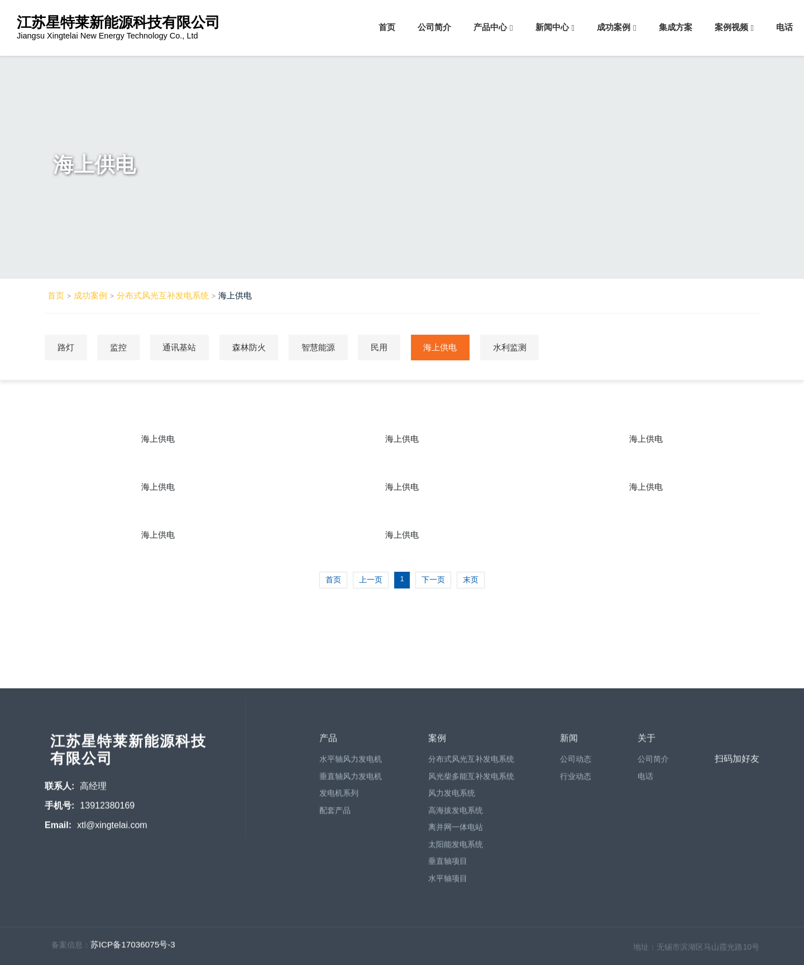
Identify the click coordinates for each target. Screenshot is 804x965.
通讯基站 (187, 346)
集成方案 (675, 27)
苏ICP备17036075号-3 (132, 948)
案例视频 (731, 27)
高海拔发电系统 (455, 813)
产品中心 (490, 27)
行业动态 (575, 779)
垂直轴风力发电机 (350, 779)
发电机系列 (338, 797)
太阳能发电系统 (455, 847)
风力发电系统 (451, 797)
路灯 (67, 346)
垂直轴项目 (447, 865)
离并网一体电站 (455, 831)
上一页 (370, 579)
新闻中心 (552, 27)
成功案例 (613, 27)
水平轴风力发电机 (350, 763)
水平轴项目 (447, 881)
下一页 (433, 579)
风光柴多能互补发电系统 (471, 779)
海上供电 (235, 295)
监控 (122, 346)
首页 (387, 27)
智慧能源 (332, 346)
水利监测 (533, 346)
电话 (784, 27)
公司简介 (434, 27)
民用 (396, 346)
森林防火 (259, 346)
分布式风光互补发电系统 (163, 295)
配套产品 (335, 813)
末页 (470, 579)
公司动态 (575, 763)
